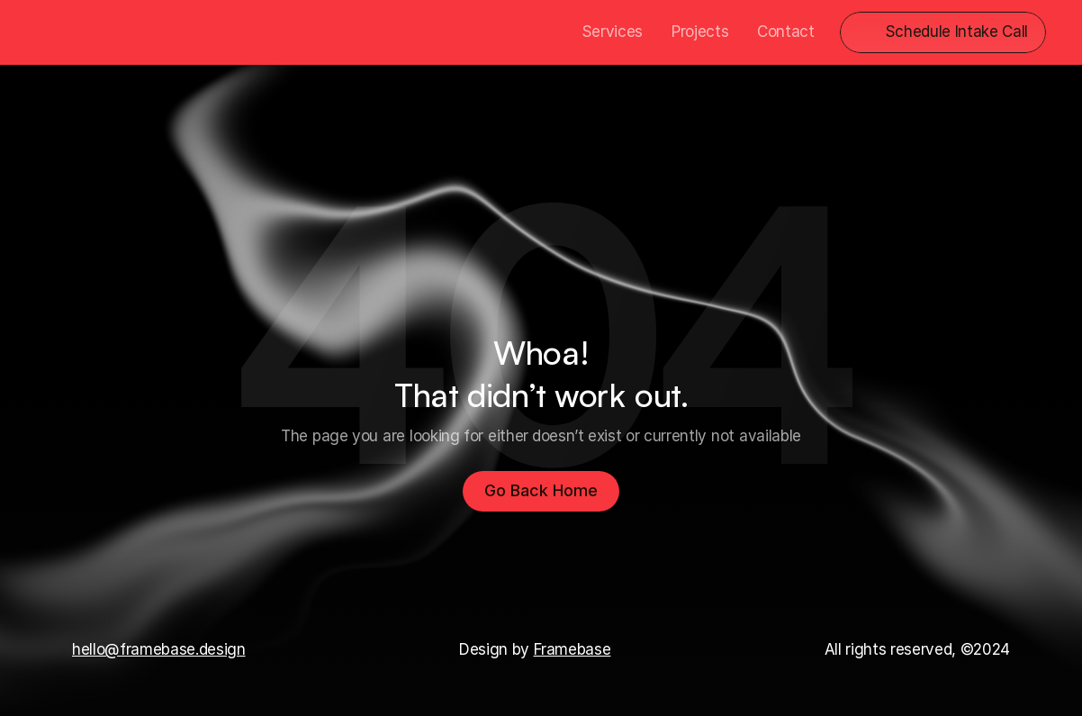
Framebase (572, 649)
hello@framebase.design (159, 649)
